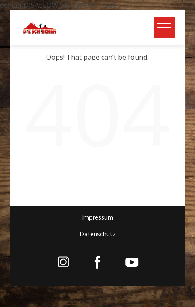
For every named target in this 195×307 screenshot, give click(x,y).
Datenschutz (97, 234)
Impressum (97, 217)
